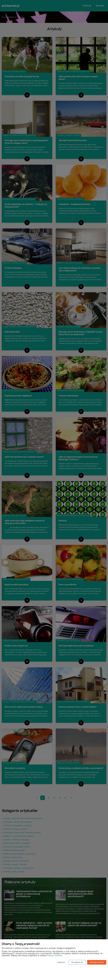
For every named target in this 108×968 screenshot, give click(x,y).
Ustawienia (61, 962)
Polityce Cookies (54, 956)
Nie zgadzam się (77, 962)
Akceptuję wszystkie (97, 962)
